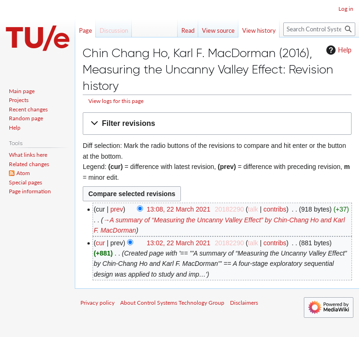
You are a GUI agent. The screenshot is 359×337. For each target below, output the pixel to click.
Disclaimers (244, 302)
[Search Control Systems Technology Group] (319, 29)
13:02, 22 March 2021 (178, 243)
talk (253, 209)
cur (100, 243)
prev (116, 209)
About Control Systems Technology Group (172, 302)
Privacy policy (97, 302)
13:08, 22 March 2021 (178, 209)
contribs (275, 209)
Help (338, 50)
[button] (217, 124)
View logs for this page (116, 100)
